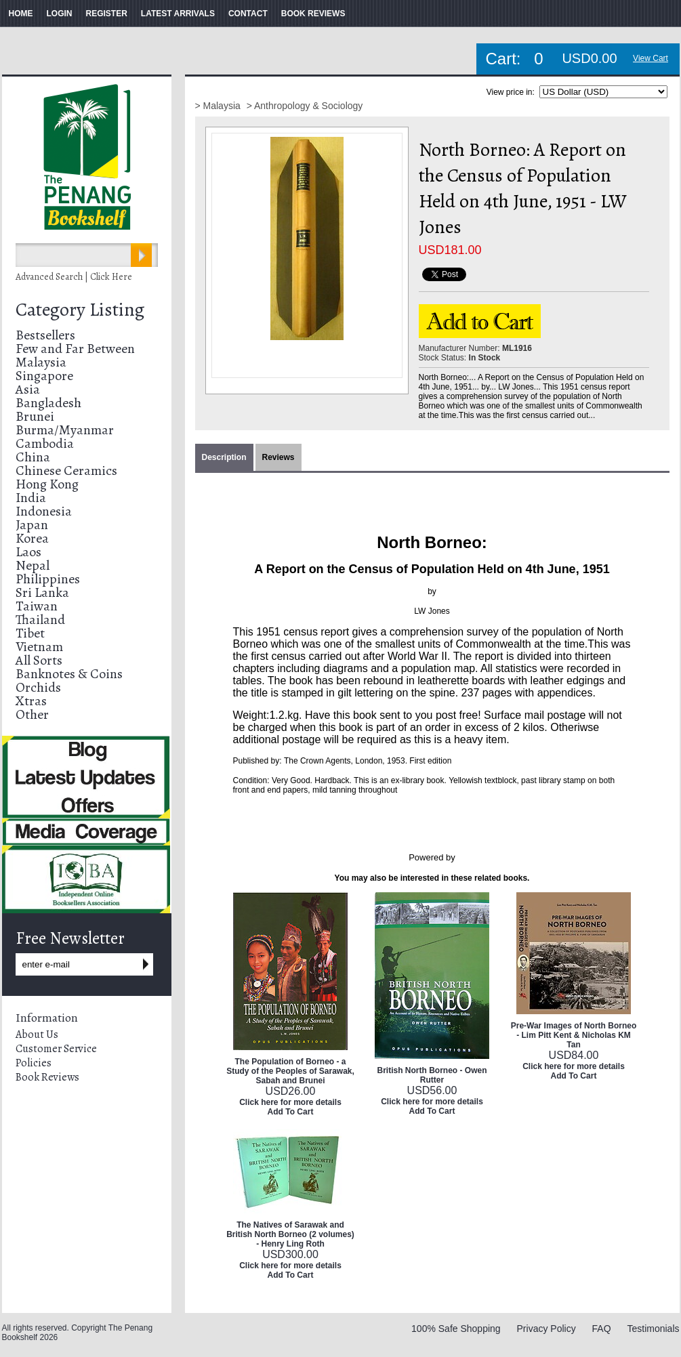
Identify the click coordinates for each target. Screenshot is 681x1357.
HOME (21, 13)
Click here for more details (290, 1102)
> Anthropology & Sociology (305, 105)
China (33, 457)
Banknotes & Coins (69, 674)
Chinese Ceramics (66, 470)
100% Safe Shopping (456, 1328)
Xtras (31, 701)
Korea (32, 538)
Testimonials (653, 1328)
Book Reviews (47, 1077)
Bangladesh (48, 403)
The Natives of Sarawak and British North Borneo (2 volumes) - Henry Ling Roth (290, 1234)
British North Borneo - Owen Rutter (432, 1075)
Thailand (40, 619)
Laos (28, 552)
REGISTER (106, 13)
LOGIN (60, 13)
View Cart (650, 58)
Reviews (278, 457)
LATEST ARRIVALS (178, 13)
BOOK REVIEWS (313, 13)
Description (224, 457)
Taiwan (37, 606)
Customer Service (56, 1048)
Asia (28, 389)
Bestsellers (45, 335)
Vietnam (39, 647)
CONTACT (248, 13)
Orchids (38, 687)
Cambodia (45, 443)
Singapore (44, 376)
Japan (32, 525)
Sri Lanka (42, 592)
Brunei (35, 416)
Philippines (48, 579)
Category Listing (80, 309)
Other (32, 714)
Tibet (30, 633)
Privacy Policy (546, 1328)
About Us (37, 1034)
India (31, 497)
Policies (33, 1063)
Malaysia (41, 362)
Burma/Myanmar (65, 430)
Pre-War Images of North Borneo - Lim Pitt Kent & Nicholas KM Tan (574, 1035)
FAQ (601, 1328)
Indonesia (44, 511)
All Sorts (39, 660)
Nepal (32, 565)
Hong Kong (47, 484)
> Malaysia (219, 105)
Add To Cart (291, 1111)
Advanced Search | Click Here (74, 276)
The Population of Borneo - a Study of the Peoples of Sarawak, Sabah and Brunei (290, 1071)
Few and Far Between (75, 348)
